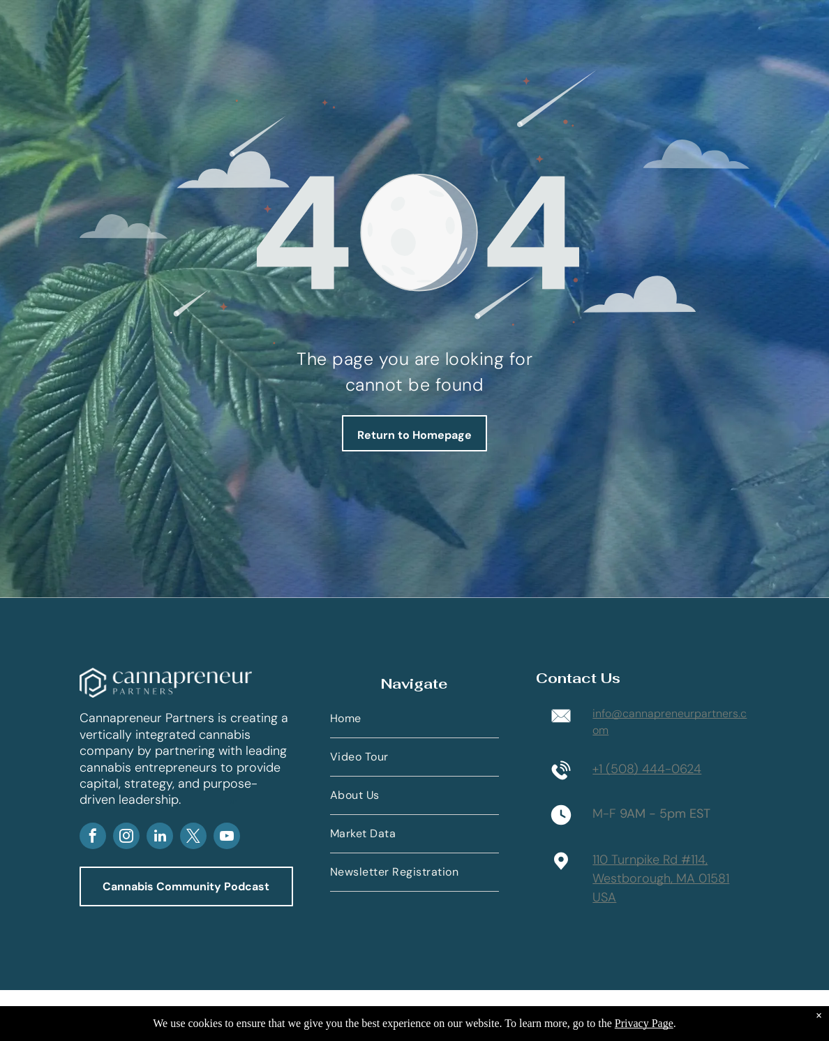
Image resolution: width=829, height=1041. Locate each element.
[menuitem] (414, 719)
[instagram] (126, 838)
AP (233, 801)
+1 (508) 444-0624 (646, 769)
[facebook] (93, 838)
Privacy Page (644, 1023)
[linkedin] (160, 838)
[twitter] (193, 838)
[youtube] (227, 838)
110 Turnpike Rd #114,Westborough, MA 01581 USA (660, 878)
